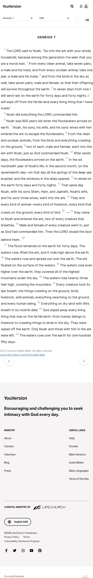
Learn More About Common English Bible (22, 354)
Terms (26, 537)
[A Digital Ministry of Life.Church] (46, 505)
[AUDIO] (77, 20)
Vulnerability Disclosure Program (22, 541)
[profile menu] (83, 6)
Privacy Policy (11, 537)
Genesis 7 (18, 18)
